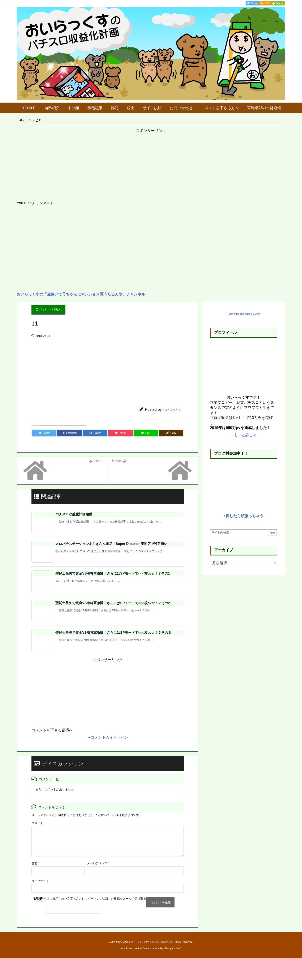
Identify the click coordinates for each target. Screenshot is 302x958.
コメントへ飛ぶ (48, 309)
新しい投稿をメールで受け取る (125, 898)
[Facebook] (69, 433)
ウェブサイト (40, 881)
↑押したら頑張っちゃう (243, 516)
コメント (37, 823)
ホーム (27, 120)
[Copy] (171, 433)
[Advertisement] (142, 167)
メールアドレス (98, 863)
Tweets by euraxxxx (243, 314)
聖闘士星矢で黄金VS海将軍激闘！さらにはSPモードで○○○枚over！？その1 (112, 573)
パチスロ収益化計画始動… (75, 514)
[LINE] (146, 433)
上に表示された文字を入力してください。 (74, 898)
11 (40, 120)
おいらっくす (172, 409)
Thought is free (172, 948)
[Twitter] (44, 433)
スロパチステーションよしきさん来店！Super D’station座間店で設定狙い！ (113, 544)
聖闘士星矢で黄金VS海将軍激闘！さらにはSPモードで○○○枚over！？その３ (113, 632)
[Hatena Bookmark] (95, 433)
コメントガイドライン (109, 737)
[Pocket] (120, 433)
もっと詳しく (245, 435)
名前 (35, 863)
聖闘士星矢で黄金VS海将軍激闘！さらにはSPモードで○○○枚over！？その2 (112, 603)
